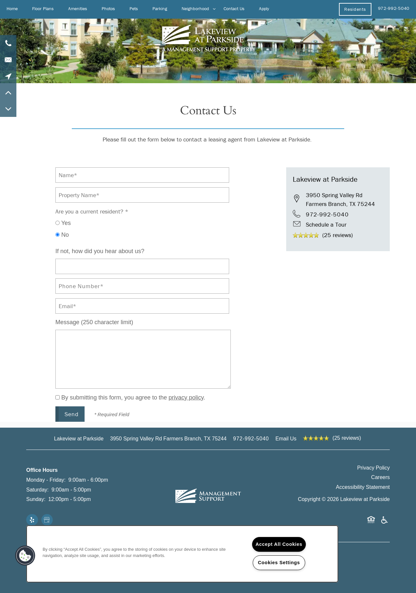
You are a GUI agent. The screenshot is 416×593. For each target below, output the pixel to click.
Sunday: (36, 499)
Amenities (77, 8)
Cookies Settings (279, 562)
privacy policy (186, 397)
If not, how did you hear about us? (99, 251)
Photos (108, 8)
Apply (264, 8)
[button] (355, 9)
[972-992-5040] (8, 43)
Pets (133, 8)
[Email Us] (8, 59)
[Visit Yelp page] (32, 520)
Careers (380, 477)
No (62, 235)
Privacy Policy (373, 468)
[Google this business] (47, 520)
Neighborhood (195, 8)
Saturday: (37, 489)
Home (12, 8)
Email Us (285, 438)
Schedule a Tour (326, 224)
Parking (159, 8)
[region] (182, 554)
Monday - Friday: (46, 480)
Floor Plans (43, 8)
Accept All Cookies (279, 544)
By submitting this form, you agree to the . (133, 397)
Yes (63, 223)
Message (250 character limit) (94, 322)
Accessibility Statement (363, 487)
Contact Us (234, 8)
